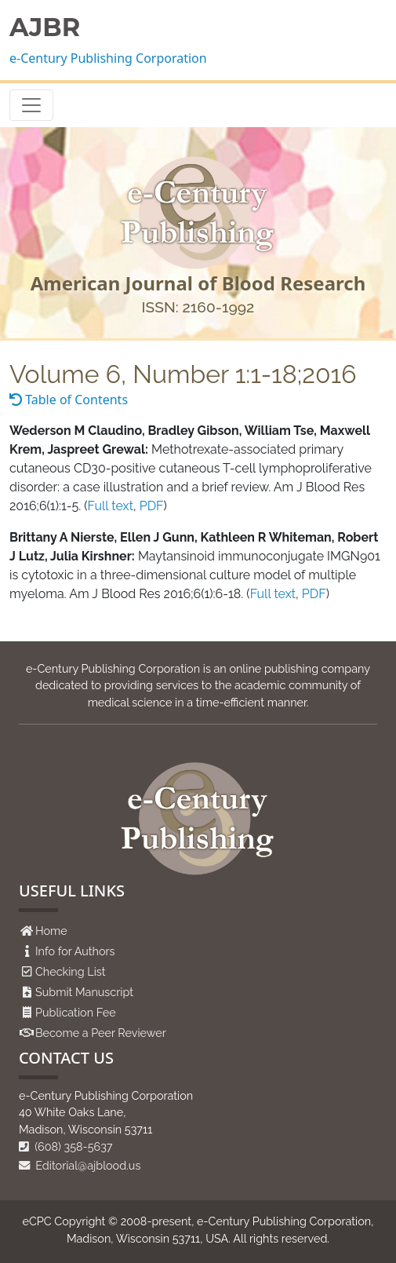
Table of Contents (68, 399)
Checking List (70, 971)
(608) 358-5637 (66, 1146)
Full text (110, 505)
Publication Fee (75, 1012)
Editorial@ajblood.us (79, 1165)
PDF (152, 505)
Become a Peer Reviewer (100, 1032)
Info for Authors (75, 951)
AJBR (44, 27)
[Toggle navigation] (31, 105)
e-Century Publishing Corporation (108, 58)
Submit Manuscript (84, 991)
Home (51, 930)
